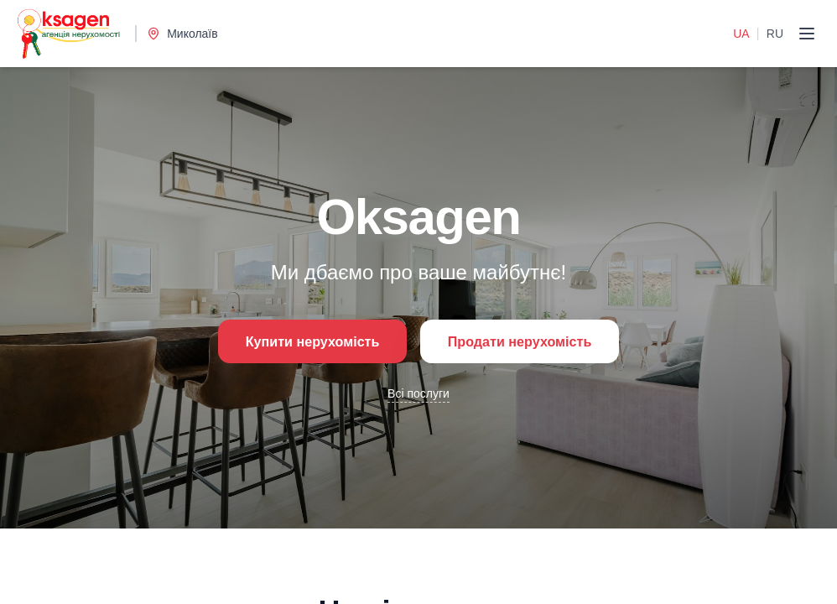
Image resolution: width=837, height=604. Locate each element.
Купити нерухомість (297, 341)
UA (741, 33)
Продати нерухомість (533, 341)
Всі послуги (418, 397)
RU (775, 33)
